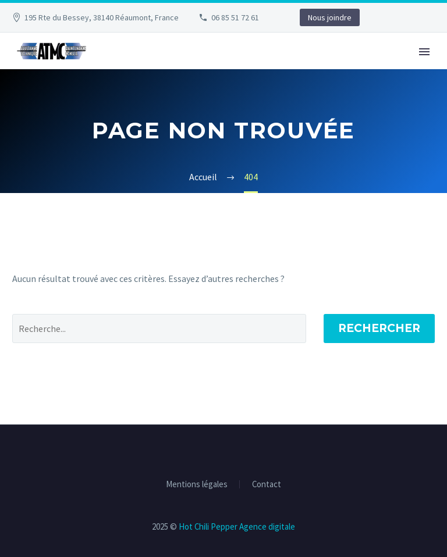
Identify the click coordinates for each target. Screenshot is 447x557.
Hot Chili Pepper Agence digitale (237, 526)
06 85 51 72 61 (235, 17)
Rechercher (379, 328)
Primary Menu (424, 51)
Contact (266, 484)
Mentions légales (197, 484)
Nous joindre (330, 17)
